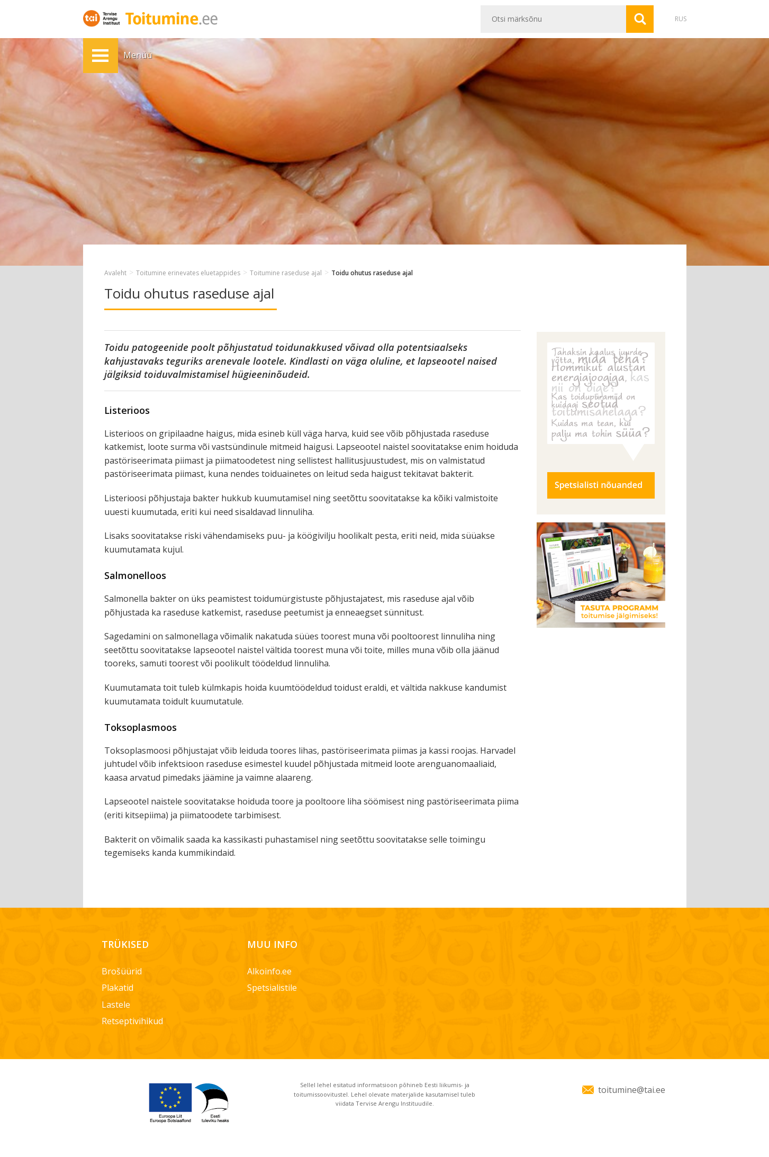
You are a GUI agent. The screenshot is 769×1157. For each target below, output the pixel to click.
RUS (680, 18)
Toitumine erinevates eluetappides (188, 272)
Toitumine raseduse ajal (286, 272)
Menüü (100, 55)
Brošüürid (122, 971)
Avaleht (115, 272)
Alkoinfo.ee (269, 971)
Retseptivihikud (132, 1021)
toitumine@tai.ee (631, 1090)
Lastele (116, 1004)
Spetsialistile (272, 987)
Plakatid (117, 987)
